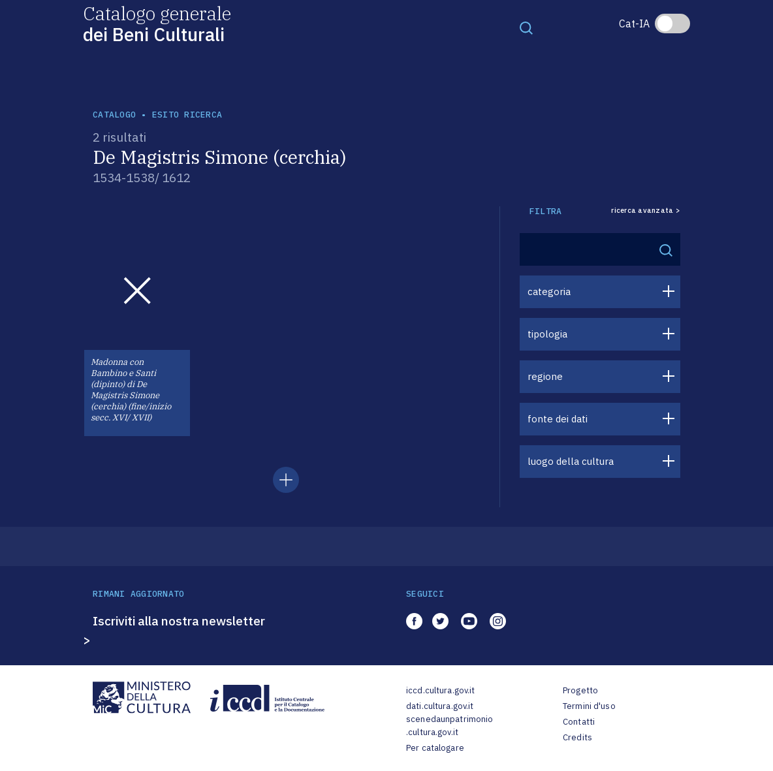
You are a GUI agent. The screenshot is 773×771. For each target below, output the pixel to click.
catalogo (114, 114)
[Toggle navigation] (526, 27)
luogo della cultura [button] (571, 461)
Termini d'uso (589, 706)
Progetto (580, 690)
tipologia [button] (547, 334)
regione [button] (545, 376)
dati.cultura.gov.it (439, 706)
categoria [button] (549, 291)
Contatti (579, 721)
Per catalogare (435, 747)
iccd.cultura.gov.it (440, 690)
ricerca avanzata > (645, 210)
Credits (577, 737)
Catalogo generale (157, 23)
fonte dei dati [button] (558, 419)
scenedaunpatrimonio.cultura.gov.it (449, 726)
